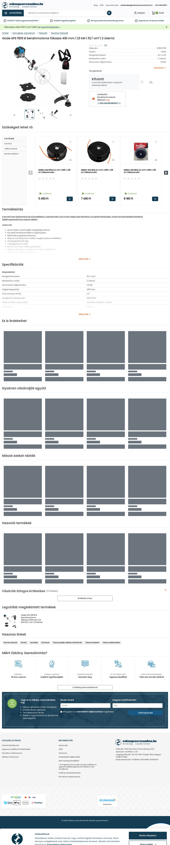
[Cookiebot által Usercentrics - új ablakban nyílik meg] (17, 840)
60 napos (95, 21)
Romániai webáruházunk (69, 777)
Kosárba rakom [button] (70, 199)
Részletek (39, 840)
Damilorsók (45, 643)
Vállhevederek (10, 148)
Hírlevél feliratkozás (10, 745)
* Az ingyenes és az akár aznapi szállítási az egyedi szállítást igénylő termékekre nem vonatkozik (78, 767)
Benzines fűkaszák (10, 643)
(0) (105, 45)
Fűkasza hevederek (92, 643)
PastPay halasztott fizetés (70, 773)
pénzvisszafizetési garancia (111, 21)
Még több (83, 259)
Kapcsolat (63, 745)
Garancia (63, 753)
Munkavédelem (11, 153)
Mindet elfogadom (147, 823)
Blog (96, 5)
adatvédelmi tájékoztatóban (89, 711)
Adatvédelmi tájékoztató (69, 757)
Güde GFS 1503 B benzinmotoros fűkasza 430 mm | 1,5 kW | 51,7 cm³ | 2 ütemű (31, 618)
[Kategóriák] (13, 13)
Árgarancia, (144, 21)
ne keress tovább (156, 21)
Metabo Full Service (10, 757)
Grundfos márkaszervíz (12, 753)
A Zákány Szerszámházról (85, 687)
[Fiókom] (139, 13)
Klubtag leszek (145, 712)
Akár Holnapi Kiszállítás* (69, 761)
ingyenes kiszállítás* (30, 21)
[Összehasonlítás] (151, 82)
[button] (14, 115)
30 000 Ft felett (13, 21)
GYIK (102, 5)
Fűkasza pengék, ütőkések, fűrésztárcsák (67, 643)
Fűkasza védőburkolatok (111, 643)
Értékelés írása (85, 598)
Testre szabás (148, 832)
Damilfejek (9, 138)
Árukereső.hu (107, 804)
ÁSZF (61, 749)
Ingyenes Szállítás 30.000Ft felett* (16, 749)
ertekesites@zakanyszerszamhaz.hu (136, 5)
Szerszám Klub (112, 5)
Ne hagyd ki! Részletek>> (49, 27)
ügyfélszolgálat (69, 21)
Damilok (8, 143)
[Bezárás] (166, 27)
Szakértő (57, 21)
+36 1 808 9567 (161, 5)
